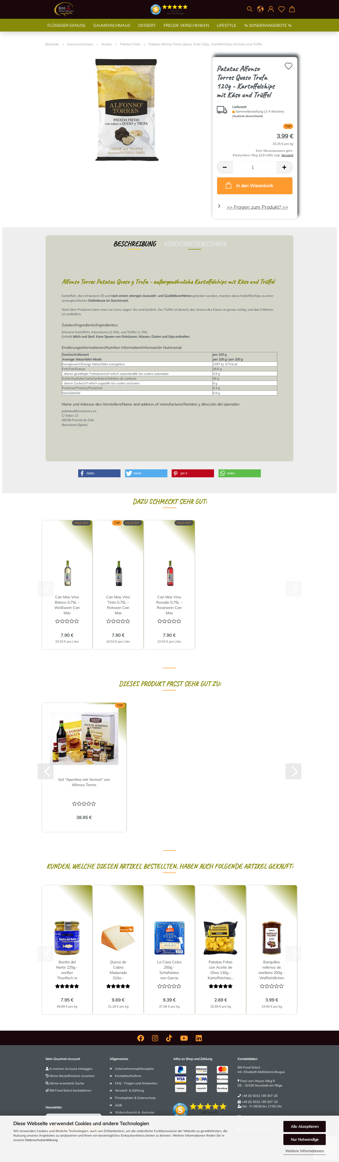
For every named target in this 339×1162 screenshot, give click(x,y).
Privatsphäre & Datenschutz (135, 1098)
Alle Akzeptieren (305, 1126)
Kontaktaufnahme (128, 1076)
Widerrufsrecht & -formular (134, 1112)
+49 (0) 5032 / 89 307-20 (260, 1096)
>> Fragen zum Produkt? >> (257, 207)
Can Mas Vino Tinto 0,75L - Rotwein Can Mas (118, 604)
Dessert (147, 30)
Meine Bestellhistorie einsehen (72, 1076)
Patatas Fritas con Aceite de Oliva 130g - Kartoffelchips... (221, 969)
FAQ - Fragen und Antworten (136, 1083)
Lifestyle (226, 30)
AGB (118, 1105)
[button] (260, 9)
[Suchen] (249, 9)
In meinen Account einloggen (71, 1069)
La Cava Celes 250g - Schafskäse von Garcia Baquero (169, 969)
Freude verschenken (186, 30)
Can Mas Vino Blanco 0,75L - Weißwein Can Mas (67, 604)
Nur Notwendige (305, 1139)
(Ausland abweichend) (247, 116)
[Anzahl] (255, 167)
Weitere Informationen (304, 1150)
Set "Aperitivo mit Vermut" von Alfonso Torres (84, 782)
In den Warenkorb (248, 185)
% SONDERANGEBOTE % (268, 30)
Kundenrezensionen (194, 243)
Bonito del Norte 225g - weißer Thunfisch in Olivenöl (67, 969)
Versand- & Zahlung (129, 1090)
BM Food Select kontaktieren (70, 1090)
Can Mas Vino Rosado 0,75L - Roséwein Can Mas (169, 604)
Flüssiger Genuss (66, 30)
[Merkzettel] (281, 9)
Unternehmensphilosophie (134, 1069)
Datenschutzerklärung (41, 1140)
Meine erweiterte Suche (67, 1083)
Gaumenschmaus (111, 30)
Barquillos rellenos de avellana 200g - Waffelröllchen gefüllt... (271, 969)
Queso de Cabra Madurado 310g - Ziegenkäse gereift (118, 969)
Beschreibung (134, 243)
